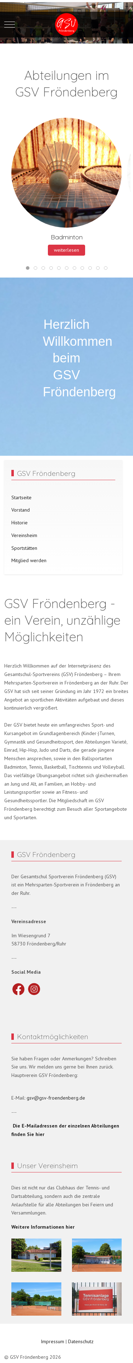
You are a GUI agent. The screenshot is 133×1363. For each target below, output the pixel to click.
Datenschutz (81, 1341)
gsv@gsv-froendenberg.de (56, 1098)
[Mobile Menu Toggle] (9, 24)
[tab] (27, 268)
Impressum (51, 1341)
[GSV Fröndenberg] (66, 24)
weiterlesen (66, 250)
